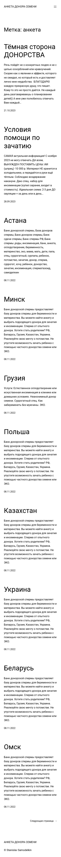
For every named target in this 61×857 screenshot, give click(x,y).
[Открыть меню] (55, 7)
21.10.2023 (9, 110)
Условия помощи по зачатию (22, 137)
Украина (17, 589)
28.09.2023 (9, 201)
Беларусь (19, 668)
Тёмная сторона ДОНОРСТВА (29, 51)
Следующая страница (43, 821)
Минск (14, 299)
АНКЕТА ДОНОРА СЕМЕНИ (20, 6)
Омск (12, 747)
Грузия (14, 378)
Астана (15, 220)
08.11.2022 (9, 280)
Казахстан (20, 511)
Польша (17, 432)
